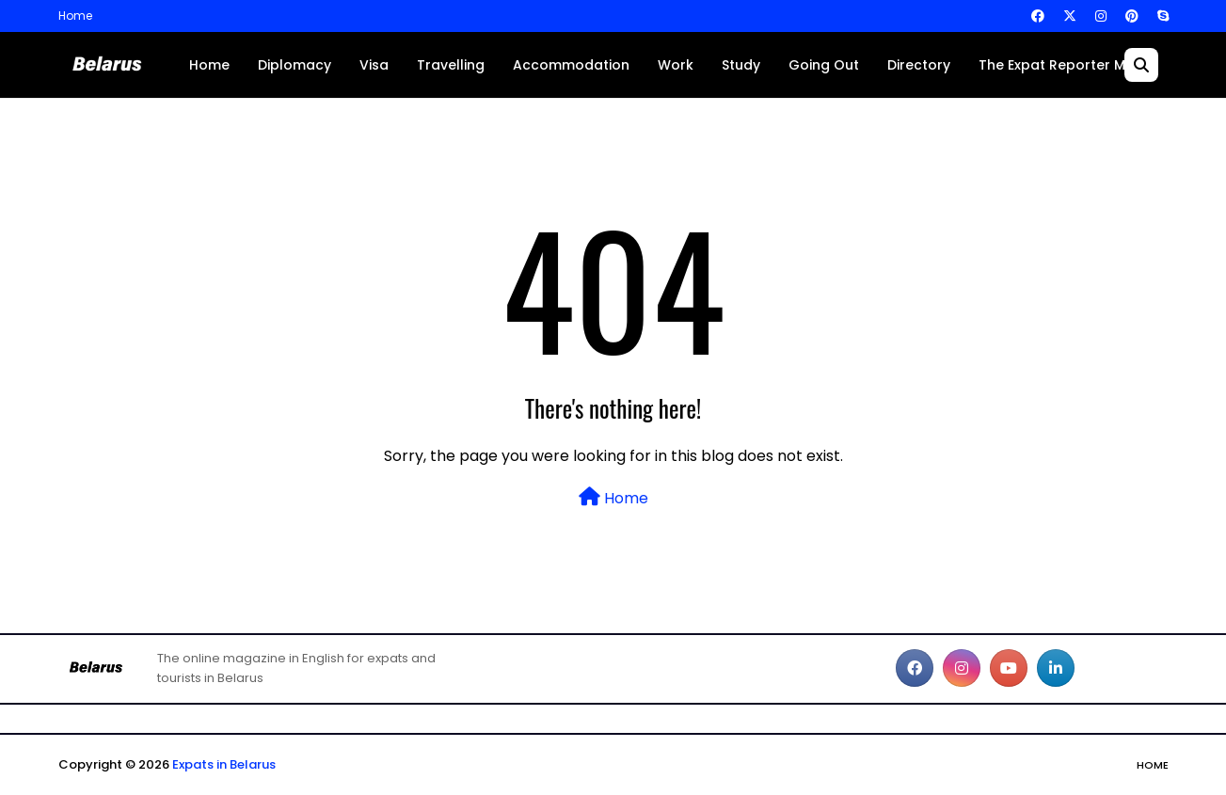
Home (75, 16)
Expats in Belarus (224, 764)
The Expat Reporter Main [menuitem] (1062, 65)
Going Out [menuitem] (823, 65)
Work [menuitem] (675, 65)
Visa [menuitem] (374, 65)
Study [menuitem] (741, 65)
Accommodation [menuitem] (571, 65)
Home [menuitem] (209, 65)
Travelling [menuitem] (451, 65)
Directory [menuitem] (918, 65)
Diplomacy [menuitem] (294, 65)
